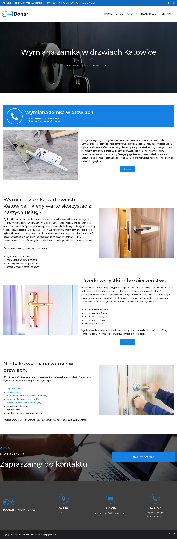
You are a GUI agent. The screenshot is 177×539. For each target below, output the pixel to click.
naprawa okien (14, 392)
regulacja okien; (14, 389)
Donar (21, 14)
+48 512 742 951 (155, 516)
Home (67, 65)
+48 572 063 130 (42, 120)
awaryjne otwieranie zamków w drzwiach (26, 396)
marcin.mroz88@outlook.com (110, 513)
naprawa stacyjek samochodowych (23, 403)
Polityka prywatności (48, 534)
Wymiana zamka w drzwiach (59, 112)
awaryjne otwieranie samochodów (23, 399)
